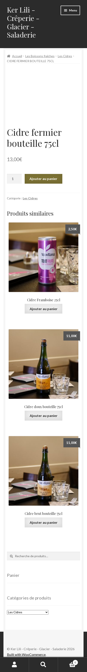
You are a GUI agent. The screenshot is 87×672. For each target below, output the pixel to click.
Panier (68, 661)
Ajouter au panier (43, 179)
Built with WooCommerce (26, 654)
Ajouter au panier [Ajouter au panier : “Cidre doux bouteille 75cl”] (44, 415)
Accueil (17, 56)
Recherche (43, 664)
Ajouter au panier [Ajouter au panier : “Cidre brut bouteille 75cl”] (44, 522)
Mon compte (14, 664)
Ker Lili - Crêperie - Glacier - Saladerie (23, 22)
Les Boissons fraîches (40, 56)
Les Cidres (65, 56)
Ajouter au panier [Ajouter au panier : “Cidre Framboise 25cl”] (44, 309)
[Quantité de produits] (14, 179)
